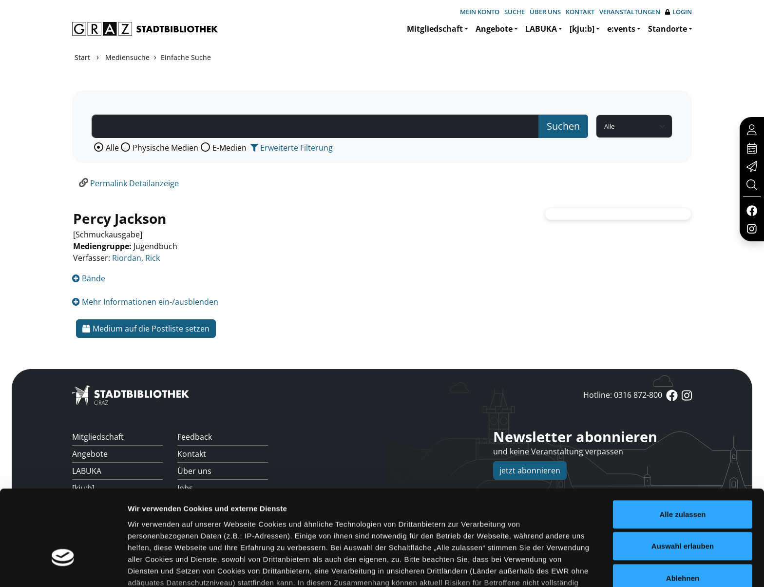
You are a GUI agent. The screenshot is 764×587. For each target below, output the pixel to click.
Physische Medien (165, 147)
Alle (112, 147)
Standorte (667, 28)
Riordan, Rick (136, 258)
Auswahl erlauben (682, 477)
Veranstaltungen (629, 11)
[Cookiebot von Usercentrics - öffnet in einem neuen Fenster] (63, 568)
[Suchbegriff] (315, 126)
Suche (514, 11)
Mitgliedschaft (435, 28)
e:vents (621, 28)
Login (678, 12)
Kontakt (580, 11)
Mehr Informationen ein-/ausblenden (145, 301)
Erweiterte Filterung (291, 147)
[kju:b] (582, 28)
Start (82, 57)
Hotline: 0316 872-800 (622, 395)
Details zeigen (518, 568)
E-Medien (229, 147)
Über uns (545, 11)
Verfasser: (91, 258)
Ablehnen (682, 510)
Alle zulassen (682, 446)
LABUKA (541, 28)
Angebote (494, 28)
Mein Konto (479, 11)
